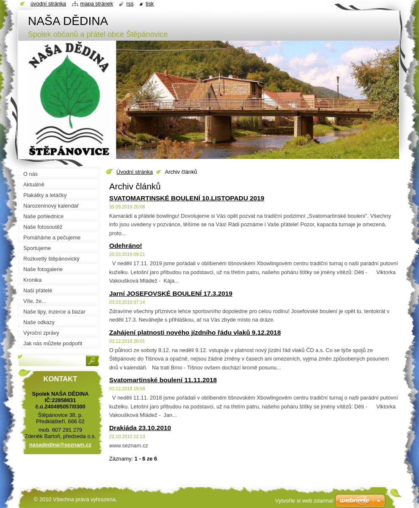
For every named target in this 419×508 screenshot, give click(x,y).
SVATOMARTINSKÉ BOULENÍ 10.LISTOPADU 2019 (186, 198)
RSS (130, 3)
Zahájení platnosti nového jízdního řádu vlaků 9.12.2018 (195, 332)
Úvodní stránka (134, 172)
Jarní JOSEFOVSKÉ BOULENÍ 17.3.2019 (170, 293)
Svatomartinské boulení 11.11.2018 (163, 379)
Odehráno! (125, 245)
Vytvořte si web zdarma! (304, 500)
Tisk (150, 3)
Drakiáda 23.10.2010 (140, 427)
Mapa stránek (96, 3)
